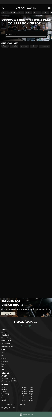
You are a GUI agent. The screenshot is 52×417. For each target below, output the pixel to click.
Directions (4, 361)
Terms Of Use (12, 408)
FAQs (3, 367)
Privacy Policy (4, 408)
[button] (2, 8)
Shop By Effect (6, 341)
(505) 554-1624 (6, 376)
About (3, 353)
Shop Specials (6, 335)
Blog (2, 355)
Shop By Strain (6, 343)
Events (3, 364)
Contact (4, 358)
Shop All (4, 332)
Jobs (3, 370)
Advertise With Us (7, 346)
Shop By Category (7, 338)
